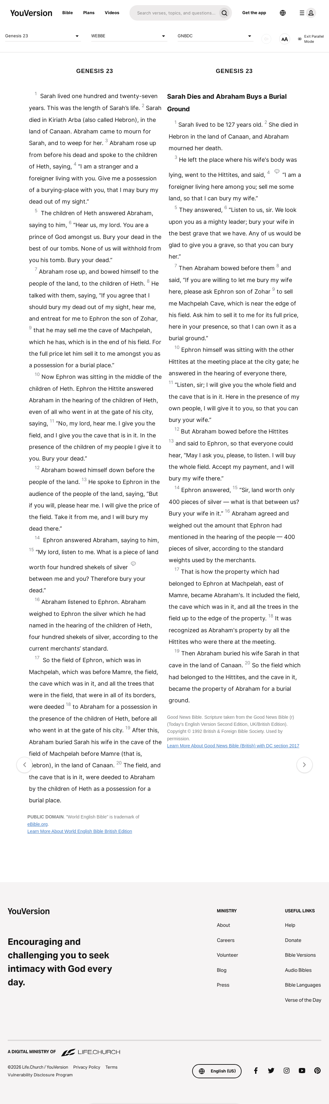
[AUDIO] (266, 39)
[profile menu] (306, 12)
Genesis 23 (43, 36)
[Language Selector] (282, 12)
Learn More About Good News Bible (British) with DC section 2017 (233, 745)
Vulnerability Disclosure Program (40, 1074)
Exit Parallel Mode (311, 39)
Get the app (254, 12)
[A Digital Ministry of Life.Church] (164, 1048)
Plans (88, 12)
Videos (112, 12)
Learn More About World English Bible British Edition (79, 831)
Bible (67, 12)
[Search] (173, 13)
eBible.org (37, 824)
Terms (111, 1067)
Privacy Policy (86, 1067)
